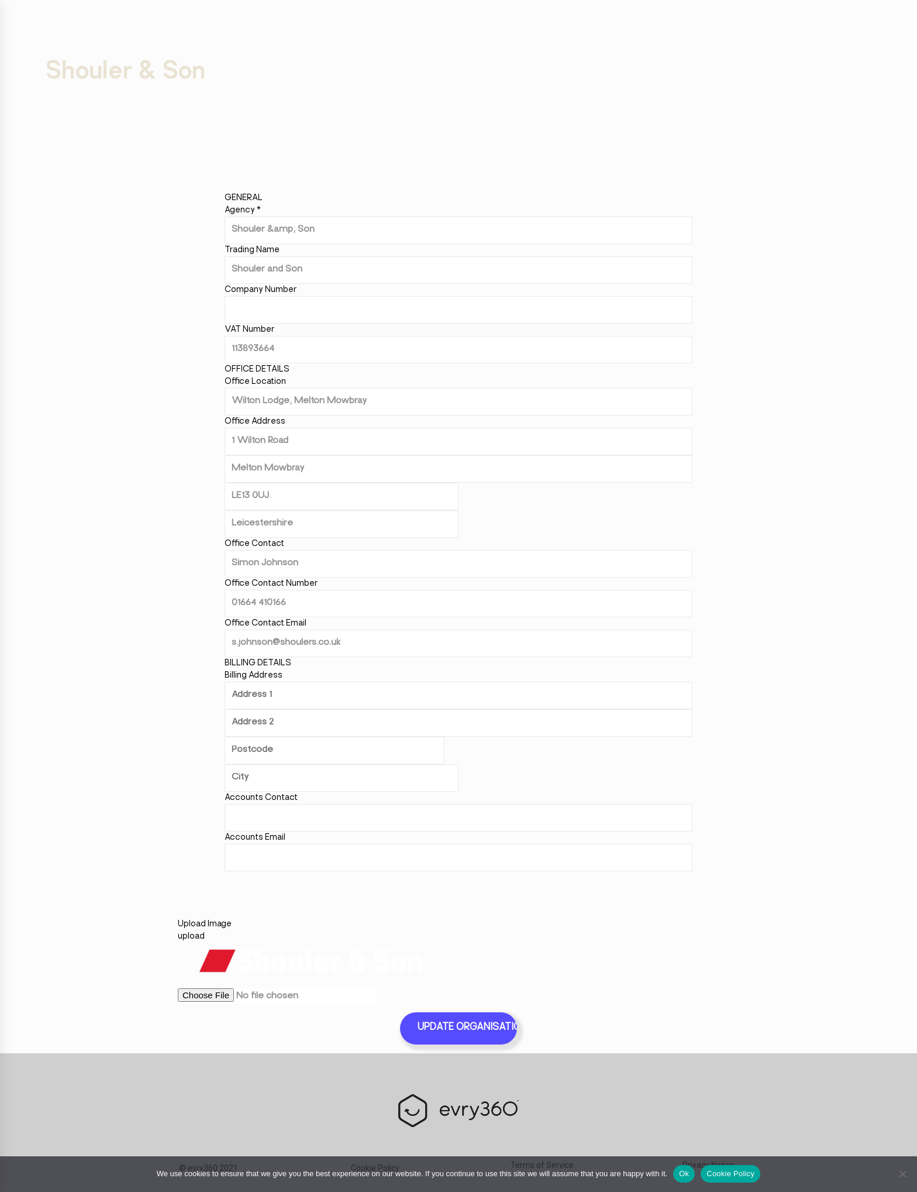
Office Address (255, 421)
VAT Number (250, 329)
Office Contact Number (271, 583)
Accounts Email (255, 837)
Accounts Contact (261, 797)
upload (191, 936)
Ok (684, 1173)
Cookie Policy (730, 1173)
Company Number (261, 290)
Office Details (257, 369)
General (244, 198)
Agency (243, 210)
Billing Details (258, 663)
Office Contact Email (265, 623)
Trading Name (252, 250)
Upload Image (205, 924)
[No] (902, 1174)
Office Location (255, 381)
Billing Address (253, 675)
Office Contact (254, 544)
